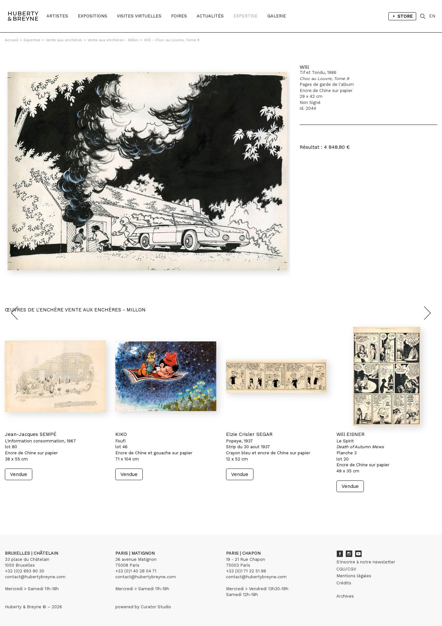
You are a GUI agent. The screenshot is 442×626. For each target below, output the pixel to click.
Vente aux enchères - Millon (113, 40)
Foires (179, 16)
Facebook (339, 553)
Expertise (245, 16)
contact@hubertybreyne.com (35, 576)
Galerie (276, 16)
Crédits (343, 583)
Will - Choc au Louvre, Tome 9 (172, 40)
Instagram (349, 553)
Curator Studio (156, 606)
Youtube (358, 553)
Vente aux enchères (64, 40)
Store (402, 16)
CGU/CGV (346, 569)
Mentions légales (353, 575)
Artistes (57, 16)
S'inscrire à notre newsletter (365, 562)
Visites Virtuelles (139, 16)
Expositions (92, 16)
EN (432, 16)
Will (304, 67)
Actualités (210, 16)
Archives (345, 596)
